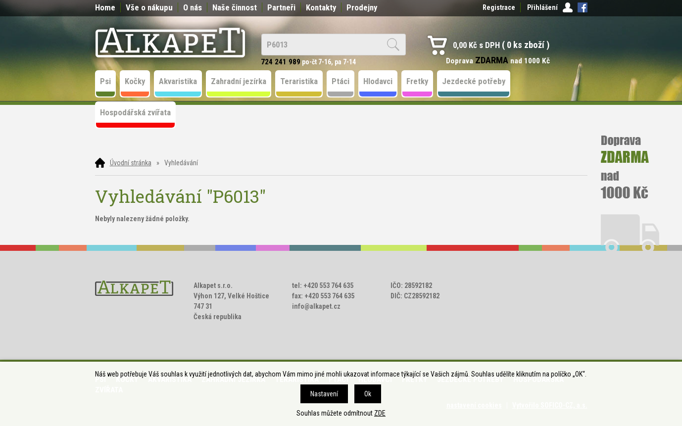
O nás (192, 7)
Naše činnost (234, 7)
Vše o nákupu (149, 7)
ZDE (380, 413)
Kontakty (321, 7)
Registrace (499, 7)
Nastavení (324, 394)
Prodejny (361, 7)
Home (105, 7)
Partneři (281, 7)
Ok (367, 394)
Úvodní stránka (130, 163)
